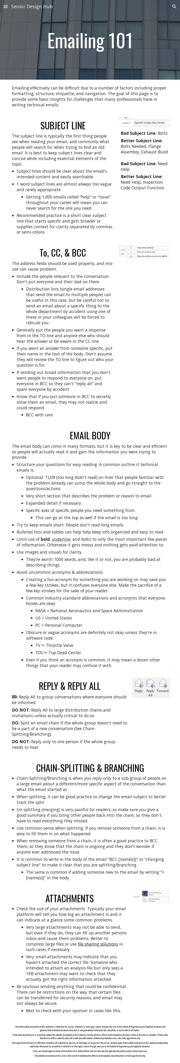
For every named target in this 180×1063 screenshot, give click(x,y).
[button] (5, 6)
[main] (90, 40)
